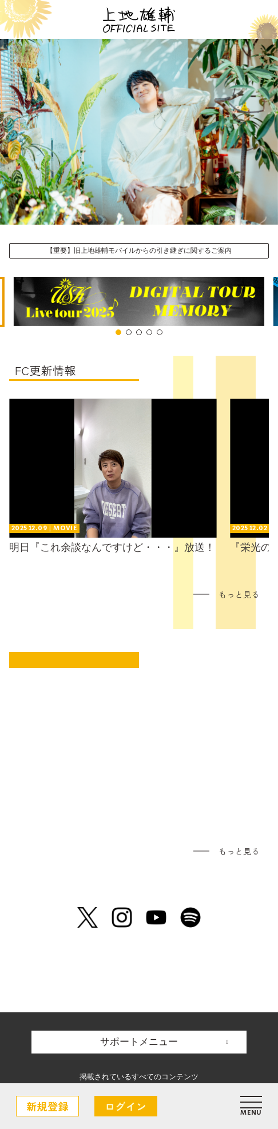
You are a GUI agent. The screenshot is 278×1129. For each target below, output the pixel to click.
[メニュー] (251, 1106)
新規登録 (47, 1106)
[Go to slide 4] (149, 332)
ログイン (126, 1106)
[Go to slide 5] (159, 332)
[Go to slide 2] (129, 332)
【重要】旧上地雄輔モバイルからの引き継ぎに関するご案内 (139, 251)
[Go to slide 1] (118, 332)
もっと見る (239, 594)
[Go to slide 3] (139, 332)
